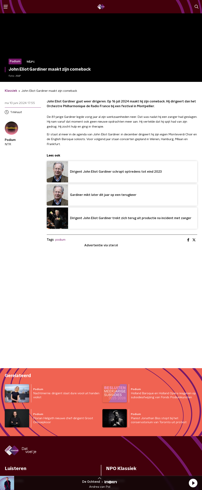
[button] (193, 483)
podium (60, 239)
